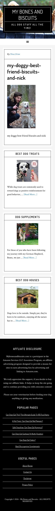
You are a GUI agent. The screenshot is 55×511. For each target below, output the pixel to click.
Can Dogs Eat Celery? (27, 440)
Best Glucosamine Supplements (27, 446)
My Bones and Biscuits (27, 14)
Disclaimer (27, 478)
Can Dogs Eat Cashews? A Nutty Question (27, 434)
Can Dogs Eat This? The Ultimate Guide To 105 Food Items (27, 415)
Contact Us (27, 472)
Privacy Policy (27, 485)
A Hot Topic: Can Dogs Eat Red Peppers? (27, 421)
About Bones (28, 466)
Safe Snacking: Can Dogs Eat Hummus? (27, 427)
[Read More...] (30, 194)
